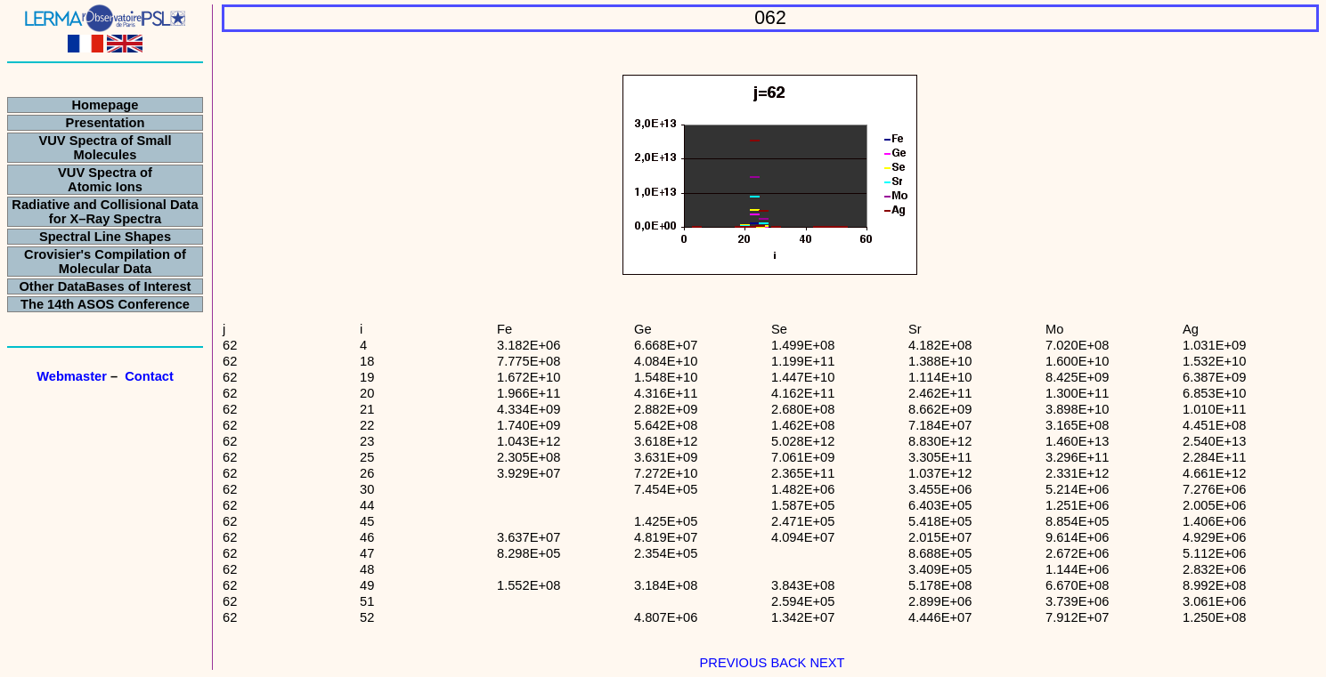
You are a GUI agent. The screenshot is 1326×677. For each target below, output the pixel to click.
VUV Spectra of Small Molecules (104, 147)
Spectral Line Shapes (105, 237)
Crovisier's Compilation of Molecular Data (105, 261)
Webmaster (72, 376)
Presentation (105, 123)
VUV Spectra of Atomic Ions (105, 179)
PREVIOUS (734, 663)
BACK (786, 663)
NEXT (826, 663)
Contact (149, 376)
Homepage (105, 105)
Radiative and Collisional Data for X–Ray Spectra (105, 211)
